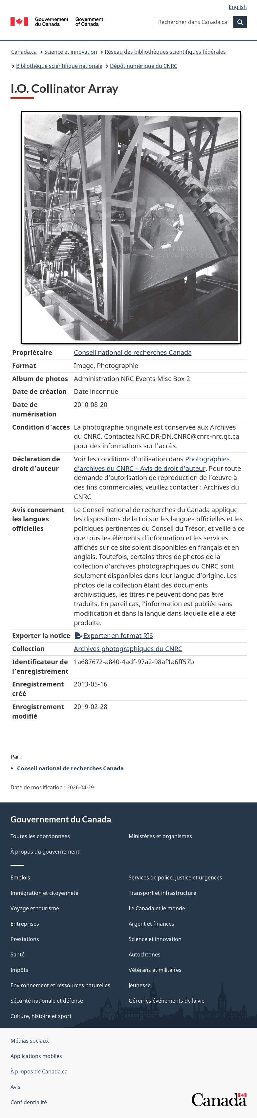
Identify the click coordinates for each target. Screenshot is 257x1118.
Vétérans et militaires (155, 969)
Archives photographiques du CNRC (128, 648)
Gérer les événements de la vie (166, 1000)
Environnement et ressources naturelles (60, 985)
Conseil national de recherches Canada (70, 768)
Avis (15, 1086)
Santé (18, 954)
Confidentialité (29, 1102)
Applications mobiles (36, 1056)
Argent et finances (151, 923)
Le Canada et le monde (157, 908)
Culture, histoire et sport (41, 1016)
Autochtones (145, 954)
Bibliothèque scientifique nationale (59, 65)
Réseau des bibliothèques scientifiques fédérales (165, 51)
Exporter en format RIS (114, 635)
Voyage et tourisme (35, 908)
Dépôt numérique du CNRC (143, 65)
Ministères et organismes (160, 836)
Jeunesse (140, 985)
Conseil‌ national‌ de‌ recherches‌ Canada (133, 352)
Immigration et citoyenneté (44, 892)
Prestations (25, 939)
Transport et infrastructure (162, 892)
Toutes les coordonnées (40, 836)
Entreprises (25, 923)
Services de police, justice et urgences (175, 877)
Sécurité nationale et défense (47, 1000)
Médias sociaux (30, 1040)
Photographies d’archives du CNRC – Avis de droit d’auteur (152, 463)
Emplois (20, 877)
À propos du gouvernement (45, 851)
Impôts (19, 969)
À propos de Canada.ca (39, 1071)
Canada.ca (24, 51)
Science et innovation (70, 51)
